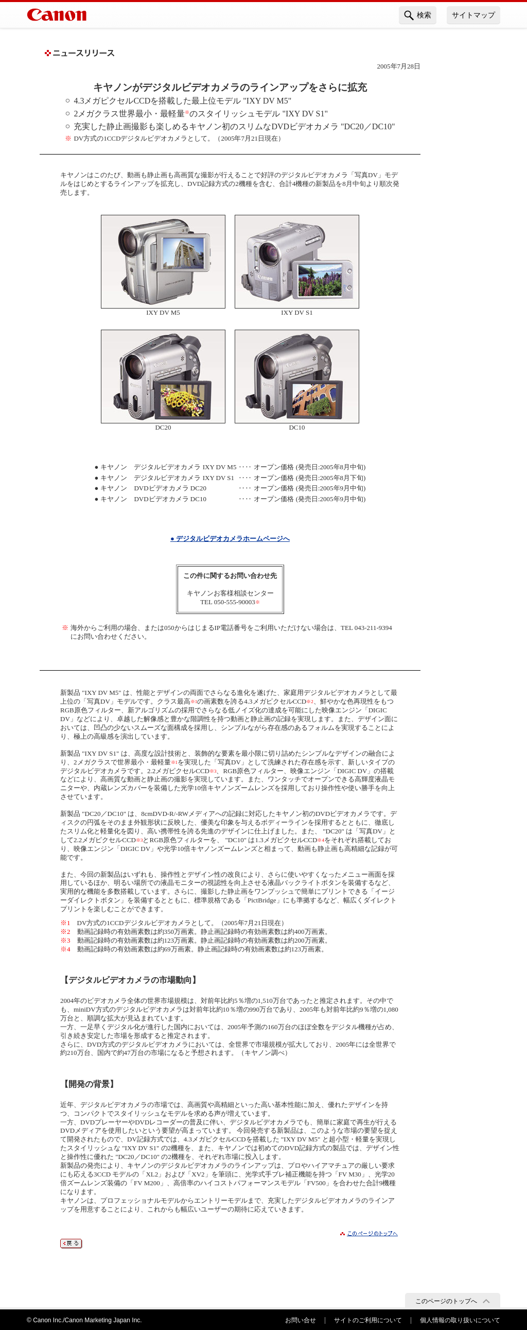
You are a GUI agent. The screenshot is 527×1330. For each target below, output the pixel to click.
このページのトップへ (446, 1301)
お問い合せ (300, 1320)
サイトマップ (473, 15)
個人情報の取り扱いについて (460, 1320)
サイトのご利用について (368, 1320)
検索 (417, 15)
